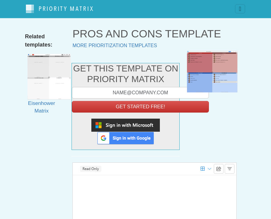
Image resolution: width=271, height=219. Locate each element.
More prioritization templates (114, 42)
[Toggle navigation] (240, 7)
